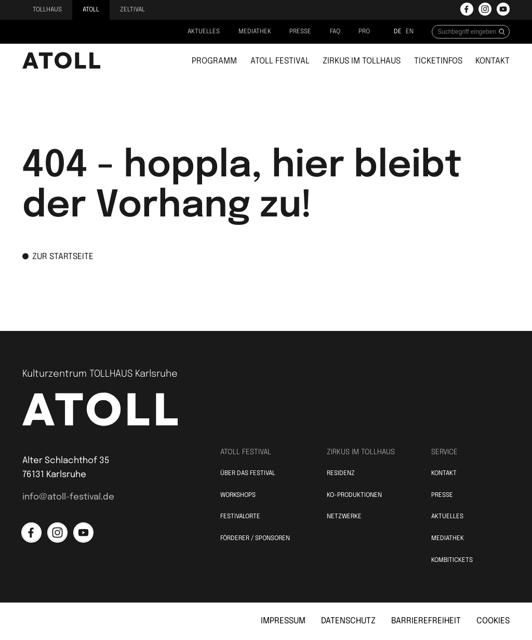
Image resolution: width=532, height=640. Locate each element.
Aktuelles (204, 32)
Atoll (91, 10)
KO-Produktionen (354, 495)
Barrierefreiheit (426, 621)
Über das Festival (247, 473)
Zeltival (132, 10)
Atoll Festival (280, 61)
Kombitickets (452, 560)
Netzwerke (344, 517)
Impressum (283, 621)
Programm (214, 61)
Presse (300, 32)
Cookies (493, 621)
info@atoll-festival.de (68, 497)
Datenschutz (348, 621)
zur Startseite (58, 256)
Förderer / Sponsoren (255, 538)
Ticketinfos (438, 61)
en (410, 32)
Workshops (238, 495)
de (398, 32)
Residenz (341, 473)
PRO (364, 32)
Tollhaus (47, 10)
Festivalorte (240, 517)
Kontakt (492, 61)
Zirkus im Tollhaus (362, 61)
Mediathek (254, 32)
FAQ (335, 32)
